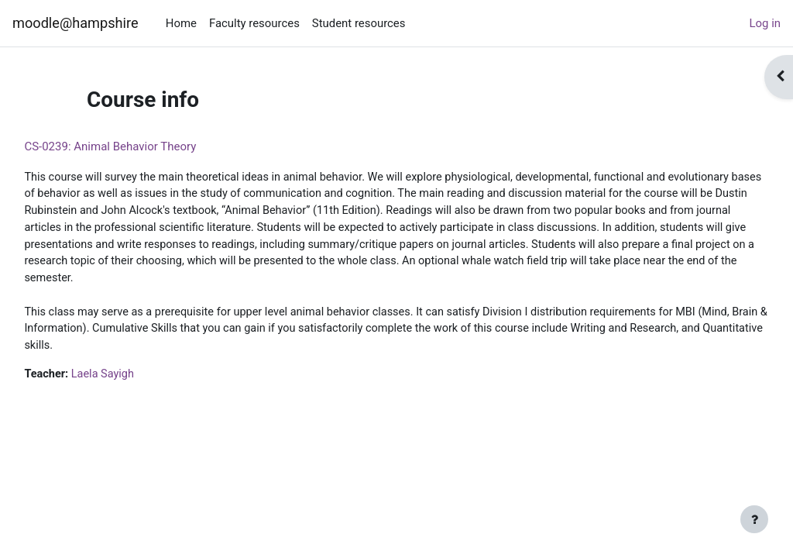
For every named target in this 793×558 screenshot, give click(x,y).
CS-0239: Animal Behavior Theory (145, 146)
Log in (765, 23)
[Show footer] (754, 519)
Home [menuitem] (181, 23)
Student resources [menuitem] (359, 23)
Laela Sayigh (139, 380)
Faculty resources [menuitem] (254, 23)
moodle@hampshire (75, 23)
